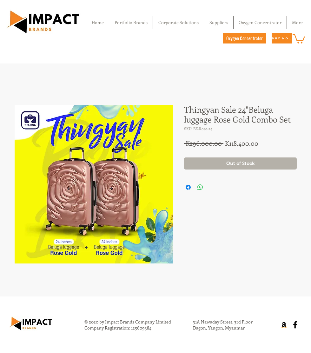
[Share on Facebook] (188, 187)
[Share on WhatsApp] (200, 187)
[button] (299, 38)
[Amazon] (284, 325)
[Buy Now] (282, 38)
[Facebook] (295, 325)
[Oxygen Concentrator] (244, 38)
